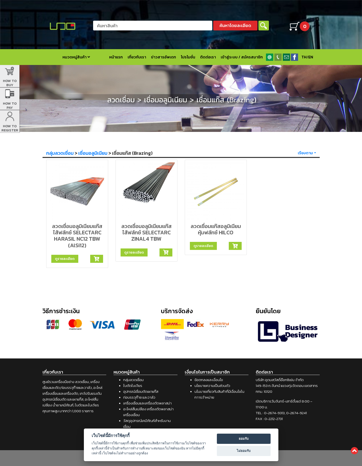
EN (310, 57)
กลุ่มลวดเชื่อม (60, 153)
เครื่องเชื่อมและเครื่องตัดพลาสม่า (147, 403)
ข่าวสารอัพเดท (163, 57)
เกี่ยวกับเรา (137, 57)
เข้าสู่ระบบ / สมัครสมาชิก (242, 57)
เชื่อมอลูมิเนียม (92, 153)
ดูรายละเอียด (65, 258)
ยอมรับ (243, 438)
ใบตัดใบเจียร (132, 385)
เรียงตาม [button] (305, 153)
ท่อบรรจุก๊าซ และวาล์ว (139, 397)
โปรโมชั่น (188, 57)
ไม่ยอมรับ (243, 451)
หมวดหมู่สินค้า (76, 57)
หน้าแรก (116, 57)
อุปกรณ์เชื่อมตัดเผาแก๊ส (140, 391)
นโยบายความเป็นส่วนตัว (212, 385)
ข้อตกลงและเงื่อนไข (208, 380)
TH (304, 57)
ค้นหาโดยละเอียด (235, 25)
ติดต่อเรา (208, 57)
